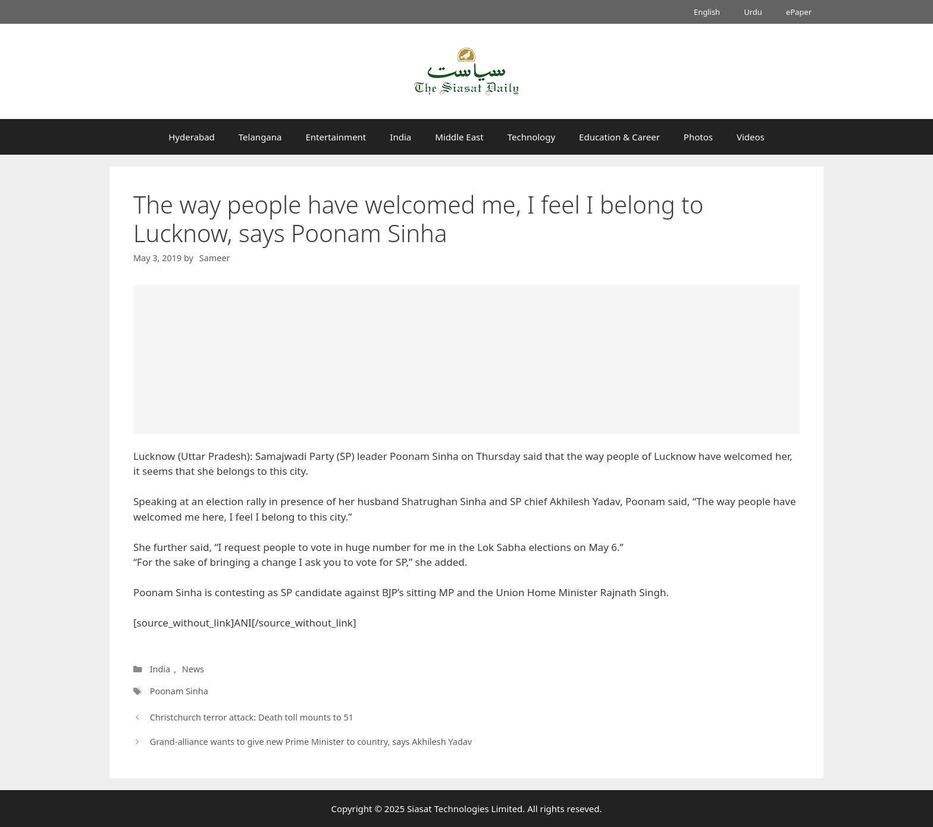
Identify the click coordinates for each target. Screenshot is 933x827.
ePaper (799, 12)
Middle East (459, 137)
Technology (531, 137)
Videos (751, 137)
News (193, 669)
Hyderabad (191, 137)
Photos (698, 137)
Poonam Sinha (179, 691)
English (707, 12)
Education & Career (619, 137)
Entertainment (335, 137)
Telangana (260, 137)
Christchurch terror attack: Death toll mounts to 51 (251, 717)
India (400, 137)
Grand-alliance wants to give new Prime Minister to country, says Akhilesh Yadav (311, 741)
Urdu (753, 12)
